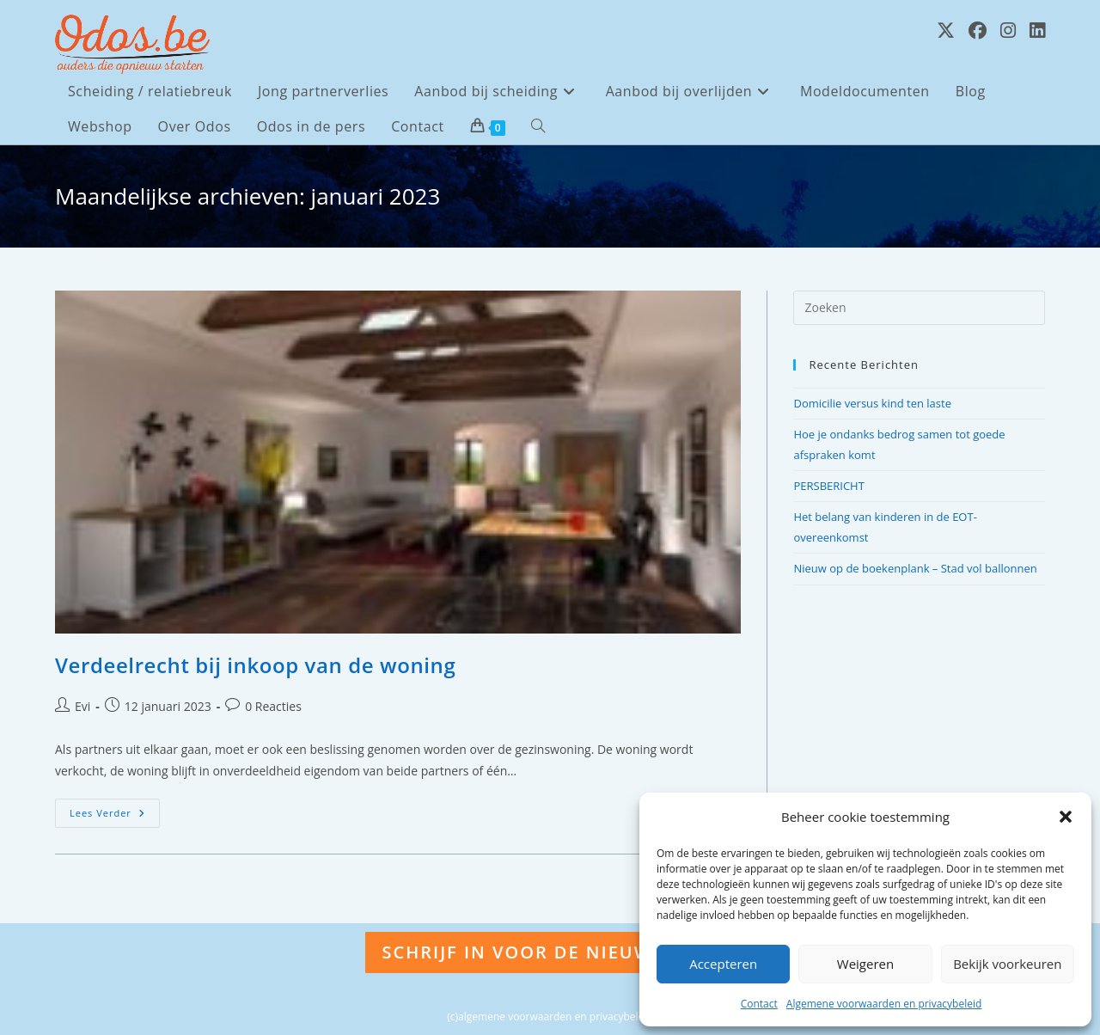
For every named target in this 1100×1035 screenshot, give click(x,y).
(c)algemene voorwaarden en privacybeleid (549, 1016)
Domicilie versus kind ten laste (872, 403)
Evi (82, 706)
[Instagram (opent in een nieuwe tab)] (1008, 30)
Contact (759, 1003)
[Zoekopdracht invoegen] (919, 308)
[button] (1065, 816)
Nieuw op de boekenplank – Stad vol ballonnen (914, 568)
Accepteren (723, 963)
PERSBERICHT (828, 485)
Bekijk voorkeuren (1007, 963)
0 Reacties (273, 706)
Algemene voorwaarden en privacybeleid (884, 1003)
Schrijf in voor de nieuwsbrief (550, 952)
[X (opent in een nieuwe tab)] (946, 30)
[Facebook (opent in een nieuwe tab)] (977, 30)
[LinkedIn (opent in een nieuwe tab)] (1037, 30)
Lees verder (115, 816)
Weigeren (865, 963)
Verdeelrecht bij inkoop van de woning (255, 665)
